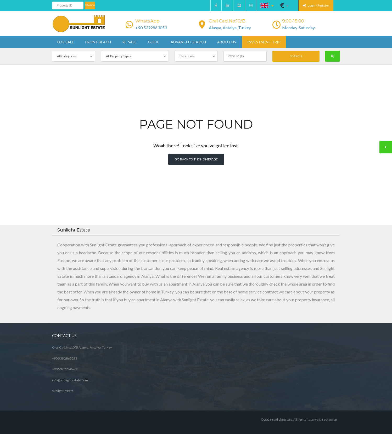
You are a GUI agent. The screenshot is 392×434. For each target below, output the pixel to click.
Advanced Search (188, 42)
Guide (153, 42)
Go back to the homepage (196, 159)
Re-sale (129, 42)
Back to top (329, 419)
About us (226, 42)
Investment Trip (264, 42)
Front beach (98, 42)
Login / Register (316, 5)
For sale (65, 42)
